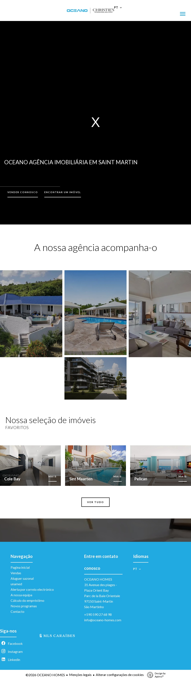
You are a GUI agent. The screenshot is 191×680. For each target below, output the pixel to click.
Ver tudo (95, 502)
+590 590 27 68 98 (98, 614)
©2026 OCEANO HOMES (45, 675)
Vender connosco (22, 192)
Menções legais (80, 675)
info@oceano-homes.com (102, 620)
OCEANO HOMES (98, 579)
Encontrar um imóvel (62, 192)
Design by (155, 675)
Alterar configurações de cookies (120, 675)
